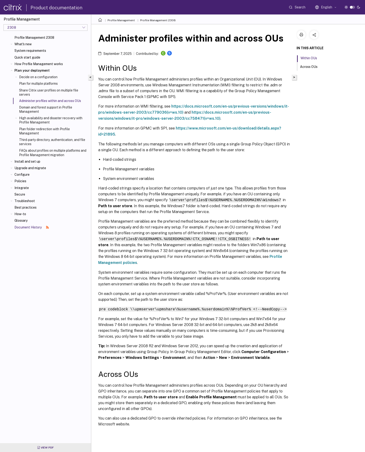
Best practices (25, 207)
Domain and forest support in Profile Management (45, 109)
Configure (22, 174)
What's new (23, 44)
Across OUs (311, 66)
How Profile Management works (38, 64)
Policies (20, 181)
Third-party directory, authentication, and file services (52, 142)
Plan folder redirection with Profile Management (44, 131)
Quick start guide (27, 57)
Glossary (20, 220)
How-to (20, 214)
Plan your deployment (32, 70)
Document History (31, 227)
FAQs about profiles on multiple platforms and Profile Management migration (52, 153)
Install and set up (27, 161)
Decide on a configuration (38, 77)
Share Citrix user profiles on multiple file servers (48, 92)
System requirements (30, 51)
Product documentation (56, 8)
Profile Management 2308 (34, 37)
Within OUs (311, 57)
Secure (19, 194)
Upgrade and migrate (30, 168)
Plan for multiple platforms (38, 83)
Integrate (21, 188)
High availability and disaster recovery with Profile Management (50, 120)
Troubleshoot (24, 201)
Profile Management (121, 20)
